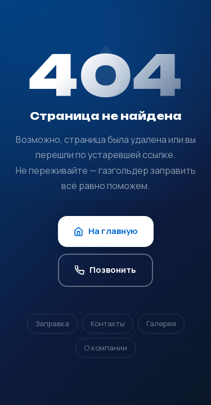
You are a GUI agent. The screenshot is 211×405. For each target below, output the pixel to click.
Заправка (52, 323)
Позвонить (105, 270)
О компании (105, 348)
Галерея (161, 323)
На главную (106, 231)
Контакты (108, 323)
